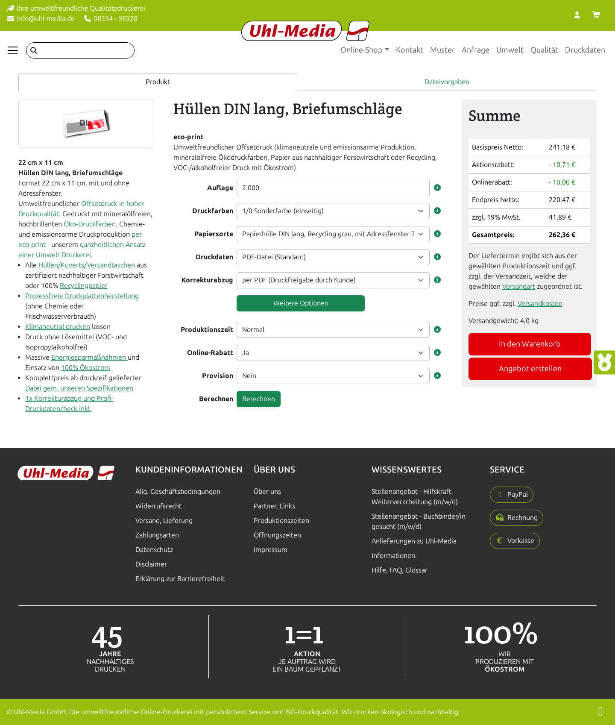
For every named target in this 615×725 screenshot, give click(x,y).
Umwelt (510, 50)
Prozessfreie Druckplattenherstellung (82, 296)
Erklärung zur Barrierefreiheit (180, 579)
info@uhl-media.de (40, 19)
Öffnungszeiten (277, 535)
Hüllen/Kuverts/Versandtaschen (87, 265)
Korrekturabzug (207, 280)
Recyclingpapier (84, 286)
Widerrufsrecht (158, 506)
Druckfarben (212, 211)
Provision (217, 376)
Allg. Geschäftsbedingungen (177, 491)
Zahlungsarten (157, 535)
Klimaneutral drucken (57, 327)
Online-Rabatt (210, 353)
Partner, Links (274, 506)
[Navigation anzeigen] (12, 50)
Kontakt (409, 50)
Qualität (544, 50)
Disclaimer (151, 564)
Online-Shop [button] (361, 50)
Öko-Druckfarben (90, 224)
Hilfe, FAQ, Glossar (400, 570)
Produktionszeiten (281, 521)
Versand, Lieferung (164, 521)
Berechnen (216, 399)
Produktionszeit (207, 330)
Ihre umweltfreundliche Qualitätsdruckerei (76, 8)
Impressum (270, 550)
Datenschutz (154, 550)
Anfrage (475, 50)
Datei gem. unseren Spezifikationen (79, 388)
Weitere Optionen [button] (300, 303)
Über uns (267, 491)
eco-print (188, 137)
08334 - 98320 (110, 19)
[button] (437, 188)
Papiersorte (213, 234)
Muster (442, 50)
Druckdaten (585, 50)
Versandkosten (540, 303)
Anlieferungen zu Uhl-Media (414, 541)
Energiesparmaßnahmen (89, 357)
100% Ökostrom (85, 368)
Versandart (518, 286)
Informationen (393, 556)
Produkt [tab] (158, 82)
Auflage (220, 188)
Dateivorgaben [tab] (447, 82)
